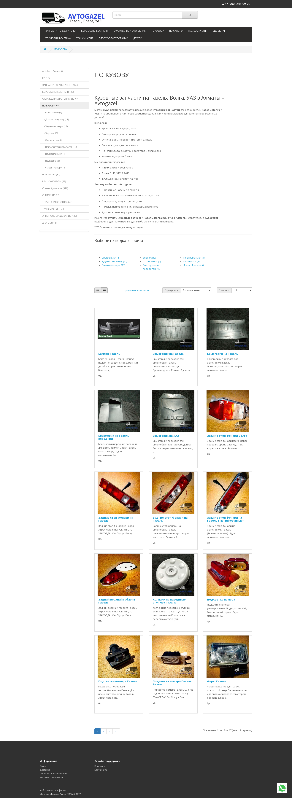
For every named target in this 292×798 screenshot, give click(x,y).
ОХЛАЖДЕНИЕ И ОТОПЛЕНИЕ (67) (60, 98)
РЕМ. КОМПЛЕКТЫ (197, 30)
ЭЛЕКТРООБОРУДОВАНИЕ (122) (59, 215)
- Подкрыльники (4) (53, 153)
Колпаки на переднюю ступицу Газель (169, 601)
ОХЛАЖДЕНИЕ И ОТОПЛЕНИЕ (129, 30)
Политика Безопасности (53, 773)
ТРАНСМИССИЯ (84, 38)
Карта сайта (100, 769)
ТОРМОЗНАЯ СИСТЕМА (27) (57, 202)
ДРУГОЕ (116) (49, 222)
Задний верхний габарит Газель (116, 601)
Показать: (224, 290)
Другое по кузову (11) (114, 261)
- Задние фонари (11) (55, 126)
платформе (60, 790)
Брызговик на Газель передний (113, 437)
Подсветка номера (221, 599)
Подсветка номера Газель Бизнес (172, 682)
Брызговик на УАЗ (166, 435)
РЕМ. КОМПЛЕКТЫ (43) (54, 181)
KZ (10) (46, 78)
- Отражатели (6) (52, 140)
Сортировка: (171, 290)
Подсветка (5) (191, 261)
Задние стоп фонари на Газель (115, 519)
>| (116, 731)
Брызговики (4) (110, 257)
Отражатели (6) (152, 261)
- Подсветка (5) (51, 160)
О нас (43, 766)
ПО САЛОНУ (175, 30)
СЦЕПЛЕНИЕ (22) (50, 195)
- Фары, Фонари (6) (53, 167)
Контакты (99, 766)
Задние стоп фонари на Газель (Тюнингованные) (225, 519)
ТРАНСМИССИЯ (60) (53, 209)
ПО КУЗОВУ (157, 30)
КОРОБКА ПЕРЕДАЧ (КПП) (94, 30)
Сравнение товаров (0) (136, 290)
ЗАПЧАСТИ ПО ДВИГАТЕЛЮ (60, 30)
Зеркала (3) (149, 257)
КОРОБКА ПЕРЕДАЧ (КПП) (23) (58, 91)
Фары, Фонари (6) (193, 265)
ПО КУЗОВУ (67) (50, 105)
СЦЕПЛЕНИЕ (219, 30)
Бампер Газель (109, 354)
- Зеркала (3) (50, 133)
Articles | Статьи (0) (52, 71)
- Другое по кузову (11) (55, 119)
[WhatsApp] (282, 788)
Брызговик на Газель (168, 354)
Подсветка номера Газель (117, 681)
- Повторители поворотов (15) (59, 147)
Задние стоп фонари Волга (227, 435)
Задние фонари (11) (113, 265)
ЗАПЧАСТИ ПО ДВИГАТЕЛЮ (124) (60, 85)
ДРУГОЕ (137, 38)
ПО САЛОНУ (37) (51, 174)
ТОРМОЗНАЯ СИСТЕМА (58, 38)
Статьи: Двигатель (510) (55, 188)
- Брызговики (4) (52, 112)
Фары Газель (216, 681)
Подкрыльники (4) (193, 257)
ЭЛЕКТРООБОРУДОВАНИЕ (113, 38)
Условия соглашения (51, 777)
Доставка (45, 769)
